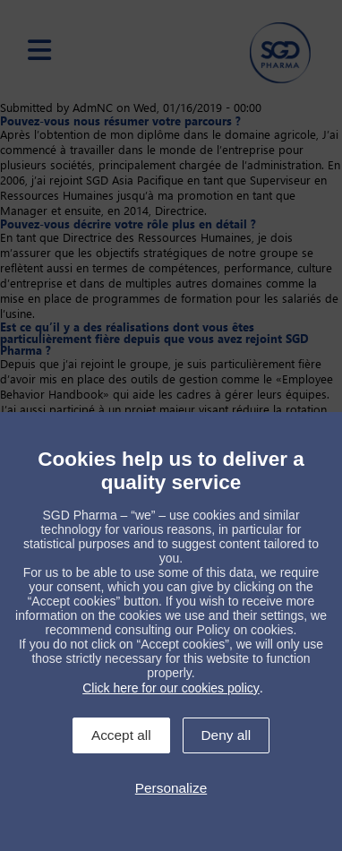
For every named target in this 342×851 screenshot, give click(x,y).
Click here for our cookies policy (171, 688)
